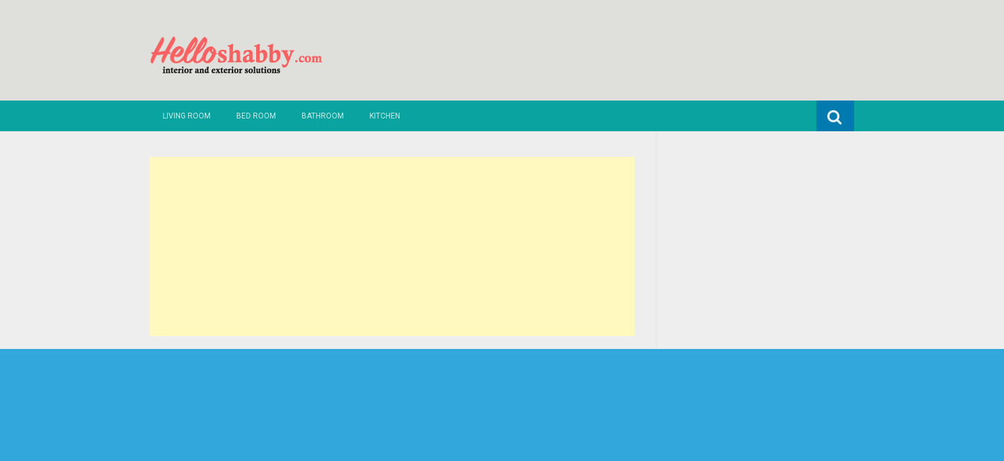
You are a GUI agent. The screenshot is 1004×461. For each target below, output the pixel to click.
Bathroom (323, 115)
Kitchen (384, 115)
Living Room (187, 115)
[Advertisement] (392, 246)
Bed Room (256, 115)
